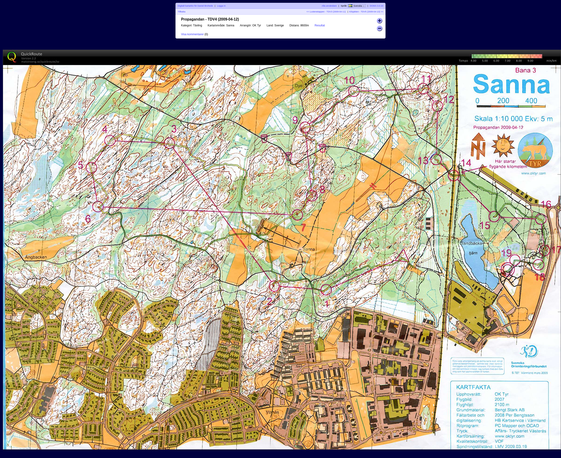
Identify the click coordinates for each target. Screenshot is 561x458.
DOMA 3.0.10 (376, 5)
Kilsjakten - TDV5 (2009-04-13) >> (366, 11)
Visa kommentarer (192, 34)
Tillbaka (182, 11)
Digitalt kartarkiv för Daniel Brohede (195, 5)
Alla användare (329, 5)
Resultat (320, 25)
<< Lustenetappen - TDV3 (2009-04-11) (326, 11)
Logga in (221, 5)
